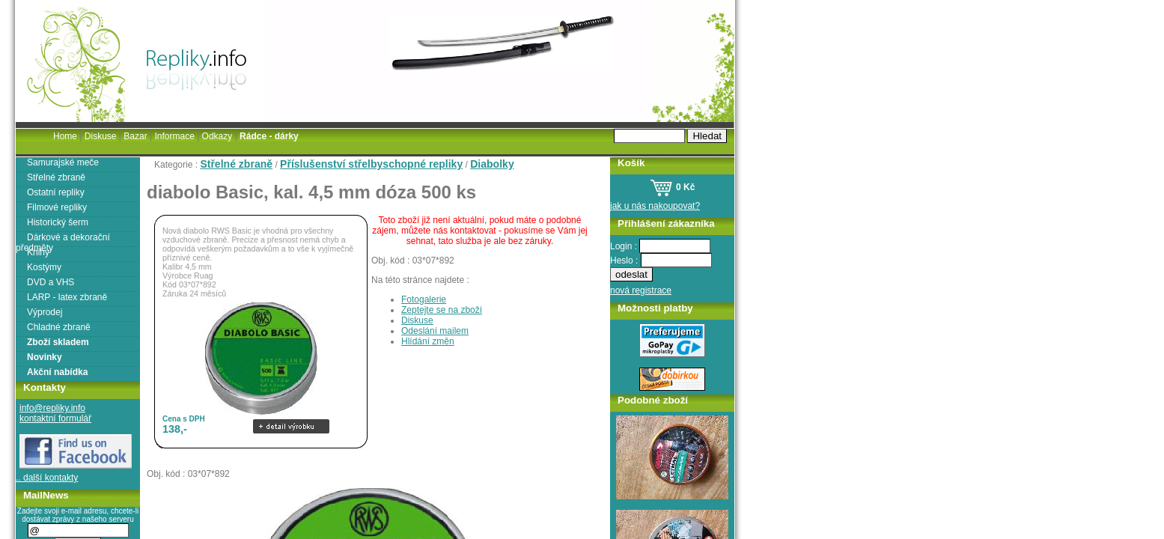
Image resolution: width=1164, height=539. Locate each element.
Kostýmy (44, 267)
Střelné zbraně (236, 164)
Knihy (38, 252)
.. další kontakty (47, 477)
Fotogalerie (423, 299)
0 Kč (672, 187)
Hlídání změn (427, 341)
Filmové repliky (57, 207)
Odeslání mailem (435, 331)
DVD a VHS (50, 282)
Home (65, 136)
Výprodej (44, 312)
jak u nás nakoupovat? (655, 206)
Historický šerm (57, 222)
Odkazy (217, 136)
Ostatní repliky (56, 192)
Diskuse (417, 320)
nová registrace (640, 290)
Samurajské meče (63, 162)
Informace (174, 136)
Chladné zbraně (59, 327)
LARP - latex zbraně (67, 297)
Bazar (135, 136)
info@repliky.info (52, 408)
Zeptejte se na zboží (441, 310)
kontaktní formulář (55, 418)
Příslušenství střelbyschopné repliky (371, 164)
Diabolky (492, 164)
